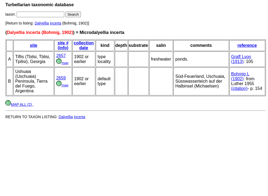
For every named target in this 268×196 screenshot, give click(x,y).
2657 (61, 55)
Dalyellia (42, 23)
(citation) (239, 88)
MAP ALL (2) (19, 104)
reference (247, 45)
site (33, 45)
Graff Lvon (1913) (241, 59)
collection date (84, 45)
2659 (61, 78)
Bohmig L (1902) (240, 76)
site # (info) (63, 45)
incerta (55, 23)
